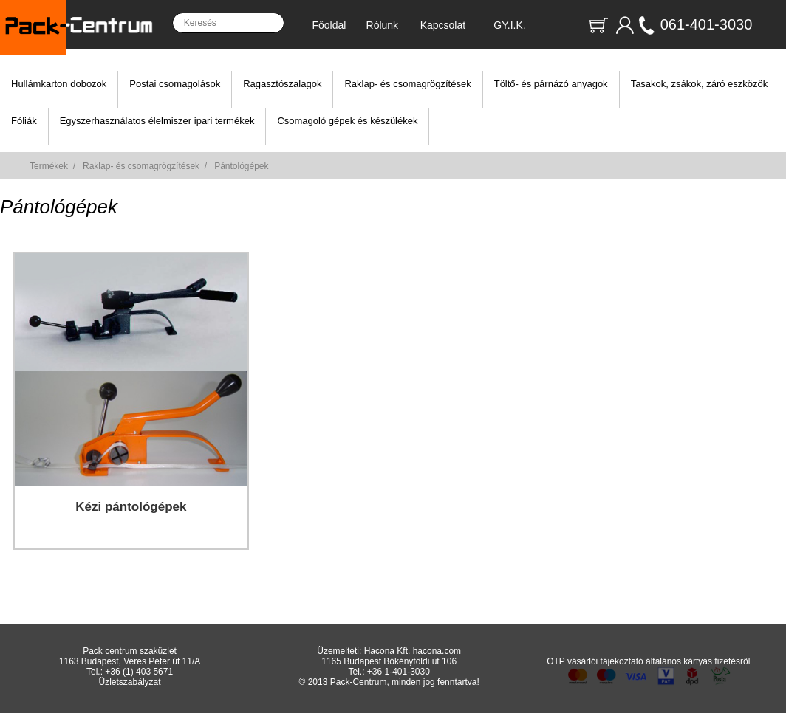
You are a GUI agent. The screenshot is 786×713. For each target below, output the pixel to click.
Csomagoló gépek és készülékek (347, 120)
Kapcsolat (442, 25)
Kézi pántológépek (130, 507)
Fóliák (24, 120)
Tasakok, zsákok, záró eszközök (699, 83)
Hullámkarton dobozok (58, 83)
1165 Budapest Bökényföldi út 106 (389, 661)
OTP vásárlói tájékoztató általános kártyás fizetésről (648, 661)
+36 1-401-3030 (398, 671)
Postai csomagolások (174, 83)
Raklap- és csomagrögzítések (407, 83)
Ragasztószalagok (282, 83)
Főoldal (329, 25)
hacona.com (437, 651)
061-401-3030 (706, 24)
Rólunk (382, 25)
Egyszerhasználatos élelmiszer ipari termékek (157, 120)
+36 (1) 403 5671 (139, 671)
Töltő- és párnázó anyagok (551, 83)
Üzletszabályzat (130, 682)
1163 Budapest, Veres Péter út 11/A (129, 661)
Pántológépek (241, 166)
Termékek (49, 166)
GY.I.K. (509, 25)
